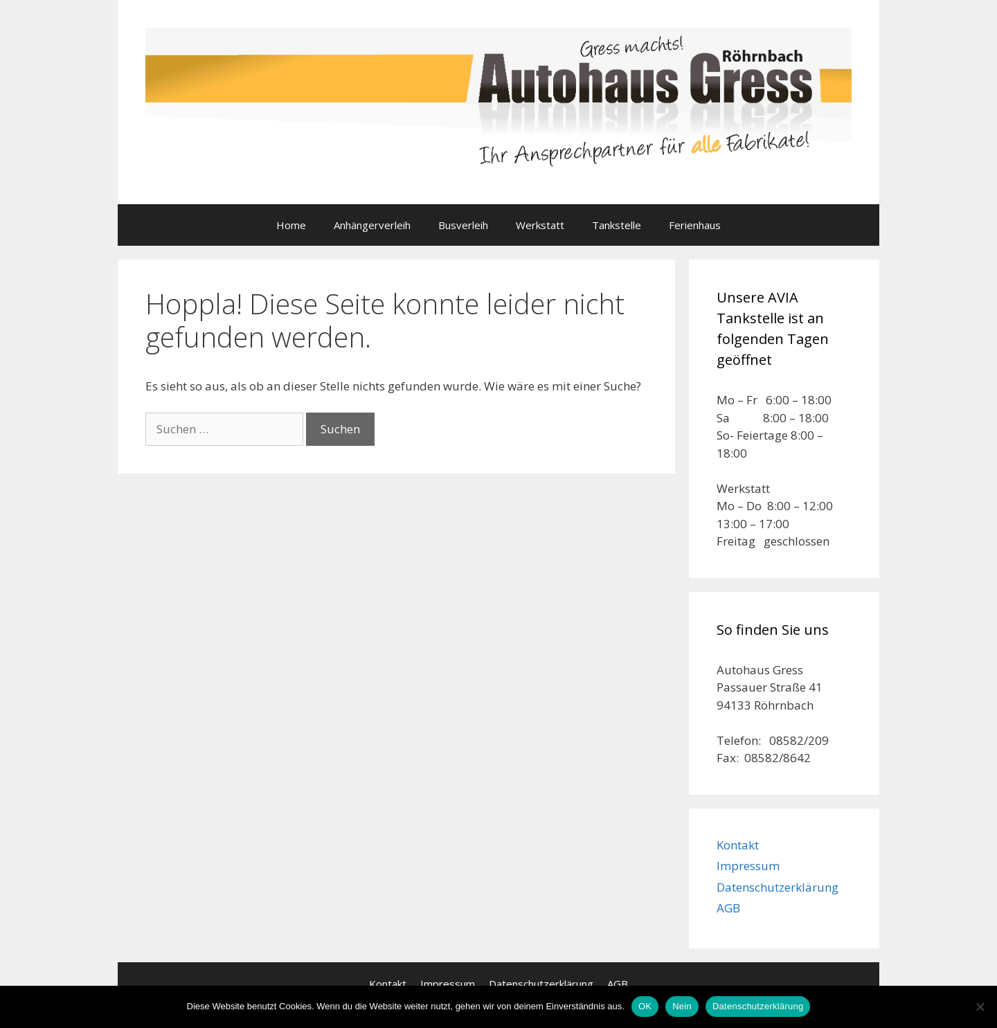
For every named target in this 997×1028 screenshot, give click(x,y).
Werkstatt (540, 225)
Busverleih (463, 225)
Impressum (748, 866)
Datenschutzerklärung (777, 887)
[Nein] (980, 1006)
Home (291, 225)
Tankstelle (616, 225)
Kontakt (738, 845)
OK (645, 1006)
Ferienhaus (695, 225)
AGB (728, 908)
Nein (682, 1006)
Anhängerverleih (372, 225)
